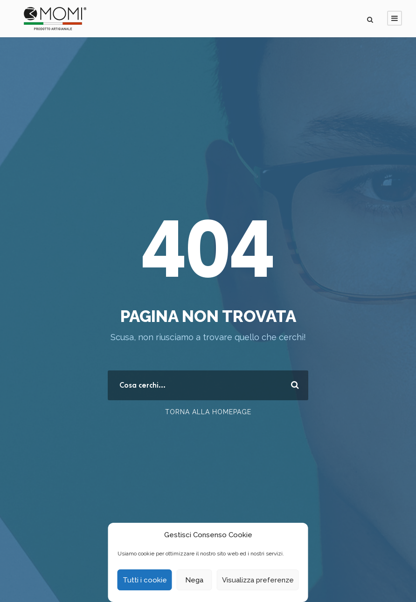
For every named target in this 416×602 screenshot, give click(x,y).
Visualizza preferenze (258, 580)
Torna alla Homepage (208, 412)
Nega (194, 580)
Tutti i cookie (145, 580)
